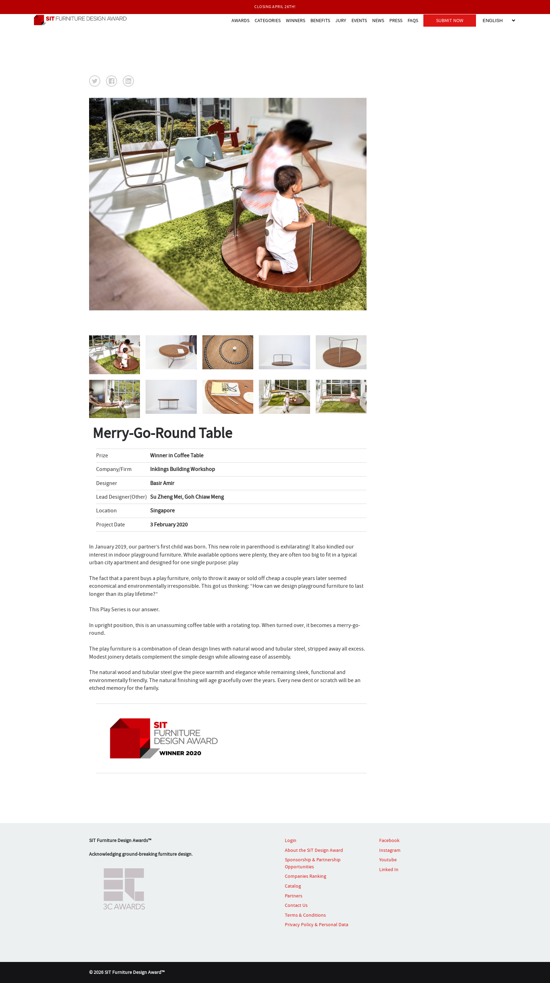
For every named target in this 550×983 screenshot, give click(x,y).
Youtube (388, 859)
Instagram (390, 850)
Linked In (388, 869)
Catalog (293, 886)
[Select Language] (498, 20)
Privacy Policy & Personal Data (316, 924)
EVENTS (359, 20)
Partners (293, 896)
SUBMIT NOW (449, 20)
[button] (94, 81)
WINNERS (295, 20)
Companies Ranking (305, 876)
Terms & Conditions (305, 915)
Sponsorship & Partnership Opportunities (313, 863)
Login (290, 840)
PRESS (395, 20)
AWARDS (240, 20)
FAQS (413, 20)
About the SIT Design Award (314, 850)
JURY (340, 20)
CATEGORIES (268, 20)
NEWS (378, 20)
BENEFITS (320, 20)
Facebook (389, 840)
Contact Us (296, 905)
